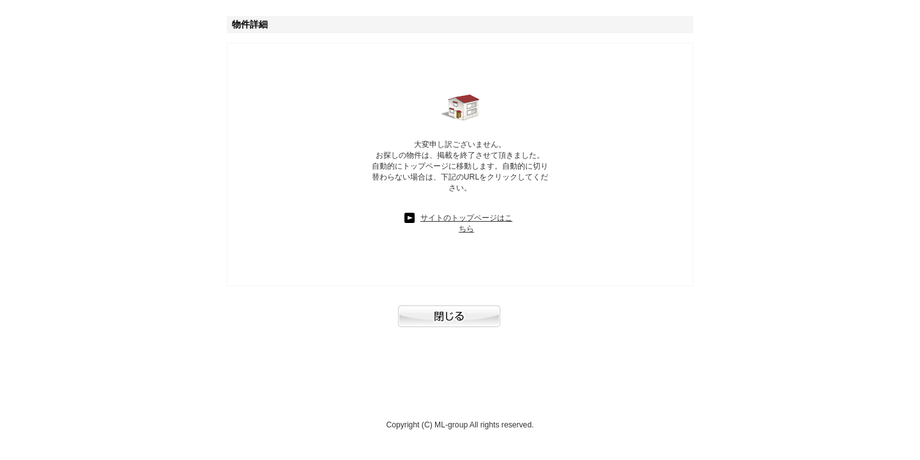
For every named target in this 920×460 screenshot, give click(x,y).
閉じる (460, 322)
